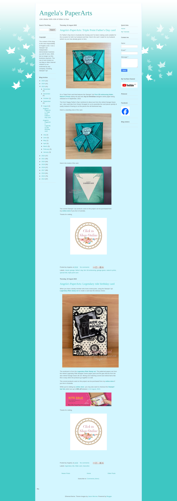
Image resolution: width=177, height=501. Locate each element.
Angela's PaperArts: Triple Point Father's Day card (88, 30)
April (45, 143)
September (47, 101)
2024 (43, 83)
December (46, 89)
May (45, 140)
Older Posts (111, 473)
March (45, 146)
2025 (43, 81)
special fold (63, 273)
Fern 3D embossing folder (104, 94)
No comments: (85, 267)
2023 (43, 86)
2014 (43, 179)
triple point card (73, 273)
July (44, 135)
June (45, 137)
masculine (86, 466)
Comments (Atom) (93, 478)
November (46, 94)
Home (89, 473)
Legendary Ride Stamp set (86, 371)
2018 (43, 167)
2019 (43, 164)
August (45, 106)
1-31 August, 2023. (94, 389)
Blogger (109, 496)
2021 (43, 159)
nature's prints (111, 270)
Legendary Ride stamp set (69, 291)
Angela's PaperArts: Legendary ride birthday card (87, 283)
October (46, 98)
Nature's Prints (65, 96)
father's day (79, 270)
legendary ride (70, 466)
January (46, 152)
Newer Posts (66, 473)
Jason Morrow (92, 496)
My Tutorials (125, 32)
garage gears (101, 270)
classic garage (70, 270)
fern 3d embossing (90, 270)
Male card (78, 466)
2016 (43, 173)
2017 (43, 170)
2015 (43, 176)
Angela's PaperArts (65, 13)
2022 (43, 156)
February (46, 149)
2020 (43, 161)
